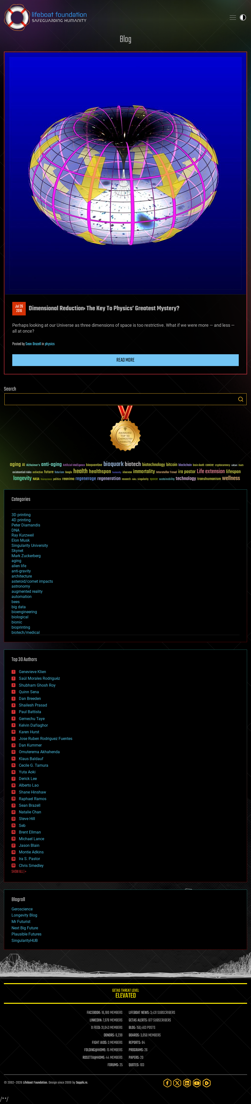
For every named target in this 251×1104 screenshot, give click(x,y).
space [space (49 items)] (154, 479)
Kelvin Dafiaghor (33, 725)
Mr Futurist (21, 921)
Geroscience (22, 909)
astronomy (21, 586)
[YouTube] (197, 1083)
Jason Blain (29, 845)
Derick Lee (28, 778)
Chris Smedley (31, 865)
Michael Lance (31, 838)
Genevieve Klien (32, 671)
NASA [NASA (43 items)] (36, 479)
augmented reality (27, 591)
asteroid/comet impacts (32, 581)
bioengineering (24, 611)
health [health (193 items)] (80, 471)
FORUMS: (113, 1065)
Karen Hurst (29, 732)
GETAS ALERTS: (138, 1020)
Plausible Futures (26, 934)
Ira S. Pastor (29, 858)
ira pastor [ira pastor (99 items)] (187, 472)
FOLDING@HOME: (95, 1050)
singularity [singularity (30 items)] (143, 479)
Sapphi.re (81, 1083)
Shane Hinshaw (32, 792)
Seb (22, 825)
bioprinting (21, 627)
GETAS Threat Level (125, 994)
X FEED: (95, 1028)
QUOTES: (134, 1065)
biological (20, 617)
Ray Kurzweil (23, 535)
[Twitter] (177, 1083)
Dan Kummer (30, 745)
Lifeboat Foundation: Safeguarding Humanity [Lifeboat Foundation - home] (113, 17)
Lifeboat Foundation (35, 1083)
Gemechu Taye (32, 718)
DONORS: (109, 1035)
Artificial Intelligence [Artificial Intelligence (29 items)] (74, 465)
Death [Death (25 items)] (240, 465)
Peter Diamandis (26, 525)
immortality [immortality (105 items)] (144, 472)
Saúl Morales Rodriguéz (39, 678)
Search (241, 399)
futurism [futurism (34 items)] (59, 472)
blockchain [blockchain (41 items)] (185, 465)
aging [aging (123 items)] (15, 465)
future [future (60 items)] (48, 472)
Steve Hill (27, 818)
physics (50, 344)
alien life (19, 566)
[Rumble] (207, 1083)
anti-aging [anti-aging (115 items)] (51, 465)
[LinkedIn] (187, 1083)
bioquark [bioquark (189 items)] (113, 464)
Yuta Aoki (27, 772)
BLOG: (132, 1028)
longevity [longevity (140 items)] (22, 478)
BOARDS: (134, 1035)
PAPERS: (134, 1058)
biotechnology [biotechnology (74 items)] (153, 464)
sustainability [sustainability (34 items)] (167, 479)
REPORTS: (135, 1043)
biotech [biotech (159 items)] (133, 464)
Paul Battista (30, 711)
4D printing (21, 520)
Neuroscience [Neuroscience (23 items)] (46, 479)
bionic (17, 622)
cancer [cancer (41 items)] (209, 465)
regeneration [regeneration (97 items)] (109, 478)
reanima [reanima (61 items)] (68, 479)
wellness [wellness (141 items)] (231, 478)
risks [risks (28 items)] (134, 479)
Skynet (17, 550)
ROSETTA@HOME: (94, 1058)
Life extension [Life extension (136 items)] (211, 471)
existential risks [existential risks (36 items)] (22, 472)
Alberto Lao (29, 785)
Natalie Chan (30, 812)
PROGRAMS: (136, 1050)
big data (19, 607)
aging (16, 560)
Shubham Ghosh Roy (37, 685)
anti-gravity (21, 571)
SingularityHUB (25, 940)
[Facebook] (167, 1083)
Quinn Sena (29, 692)
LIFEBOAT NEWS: (139, 1013)
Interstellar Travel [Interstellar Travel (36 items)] (166, 472)
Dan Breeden (30, 698)
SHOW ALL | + (19, 872)
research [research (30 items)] (126, 479)
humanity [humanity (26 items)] (116, 472)
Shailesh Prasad (33, 705)
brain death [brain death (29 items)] (198, 465)
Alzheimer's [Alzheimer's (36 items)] (33, 465)
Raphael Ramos (32, 798)
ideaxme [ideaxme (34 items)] (127, 472)
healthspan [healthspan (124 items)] (100, 472)
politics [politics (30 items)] (57, 479)
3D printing (21, 514)
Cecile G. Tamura (33, 765)
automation (22, 596)
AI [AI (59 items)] (23, 465)
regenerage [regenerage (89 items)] (85, 478)
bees (16, 601)
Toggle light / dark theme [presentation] (243, 17)
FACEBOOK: (94, 1013)
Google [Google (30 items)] (68, 472)
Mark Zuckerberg (26, 555)
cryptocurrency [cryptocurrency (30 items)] (222, 465)
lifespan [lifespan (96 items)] (233, 472)
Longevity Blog (24, 915)
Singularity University (30, 545)
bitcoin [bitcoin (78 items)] (171, 464)
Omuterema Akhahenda (39, 752)
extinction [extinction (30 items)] (38, 472)
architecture (22, 576)
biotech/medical (26, 632)
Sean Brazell (33, 344)
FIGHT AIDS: (99, 1043)
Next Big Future (25, 928)
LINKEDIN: (96, 1020)
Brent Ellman (30, 832)
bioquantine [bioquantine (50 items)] (94, 465)
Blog (125, 40)
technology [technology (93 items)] (186, 479)
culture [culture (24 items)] (234, 465)
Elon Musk (21, 540)
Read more (125, 360)
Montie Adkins (31, 852)
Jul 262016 (19, 308)
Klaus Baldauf (31, 758)
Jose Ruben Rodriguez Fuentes (45, 738)
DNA (15, 530)
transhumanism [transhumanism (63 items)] (209, 479)
